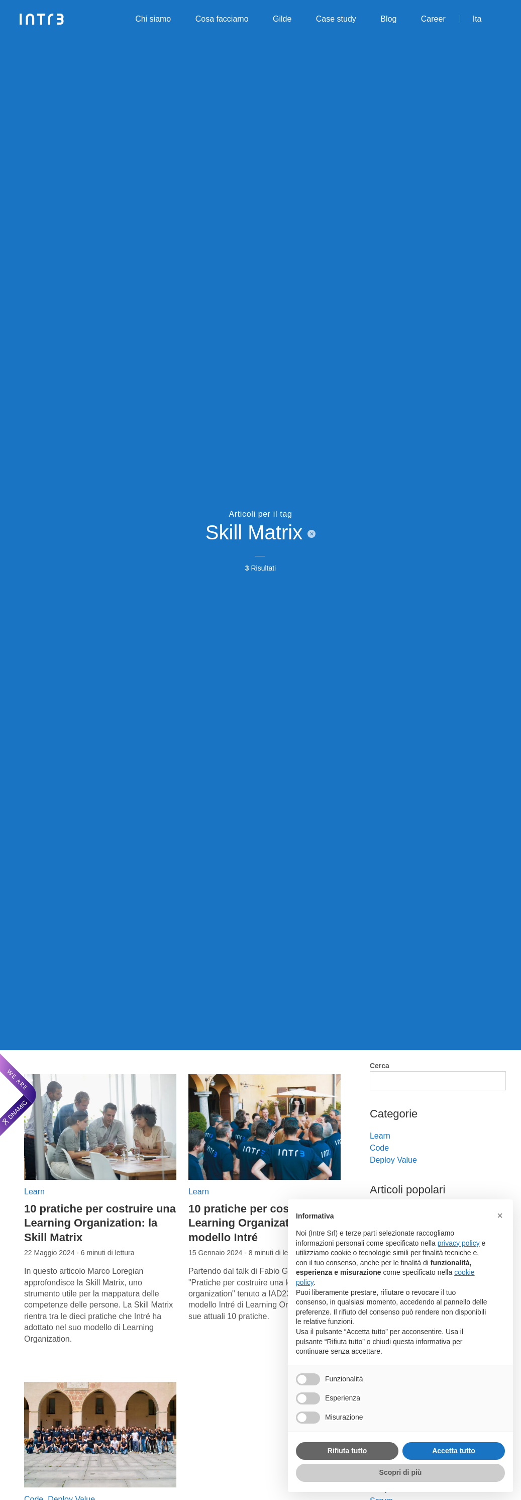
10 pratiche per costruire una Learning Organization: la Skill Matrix (100, 1223)
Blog (388, 19)
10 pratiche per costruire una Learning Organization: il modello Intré (264, 1223)
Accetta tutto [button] (453, 1451)
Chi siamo (153, 19)
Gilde (282, 19)
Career (433, 19)
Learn (34, 1191)
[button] (500, 1215)
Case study (336, 19)
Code (379, 1148)
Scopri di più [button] (400, 1472)
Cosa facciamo (222, 19)
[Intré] (42, 19)
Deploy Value (393, 1160)
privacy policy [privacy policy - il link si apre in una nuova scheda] (459, 1243)
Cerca (379, 1066)
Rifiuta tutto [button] (347, 1451)
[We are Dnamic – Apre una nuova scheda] (18, 1095)
